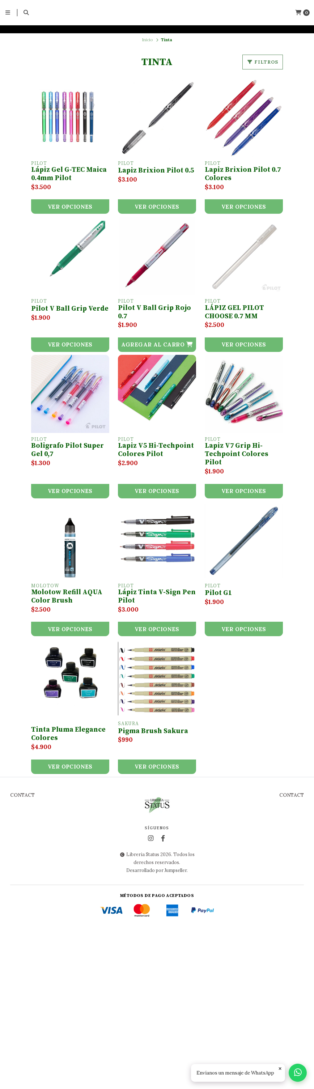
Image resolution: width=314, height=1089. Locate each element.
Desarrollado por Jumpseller (156, 1027)
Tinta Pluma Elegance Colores (68, 734)
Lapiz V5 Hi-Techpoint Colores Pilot (156, 450)
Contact (22, 952)
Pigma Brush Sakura (153, 731)
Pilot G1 (218, 593)
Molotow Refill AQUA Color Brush (66, 596)
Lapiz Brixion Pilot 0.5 (156, 171)
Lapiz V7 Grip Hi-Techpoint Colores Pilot (236, 454)
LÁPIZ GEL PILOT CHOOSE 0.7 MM (234, 312)
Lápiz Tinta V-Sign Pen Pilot (157, 596)
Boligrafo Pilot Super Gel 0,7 (67, 450)
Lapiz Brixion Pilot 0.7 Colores (243, 174)
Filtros (262, 62)
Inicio (147, 39)
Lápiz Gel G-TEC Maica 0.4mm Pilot (69, 174)
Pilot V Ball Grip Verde (70, 309)
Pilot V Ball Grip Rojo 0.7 (154, 312)
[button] (157, 344)
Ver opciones (70, 206)
